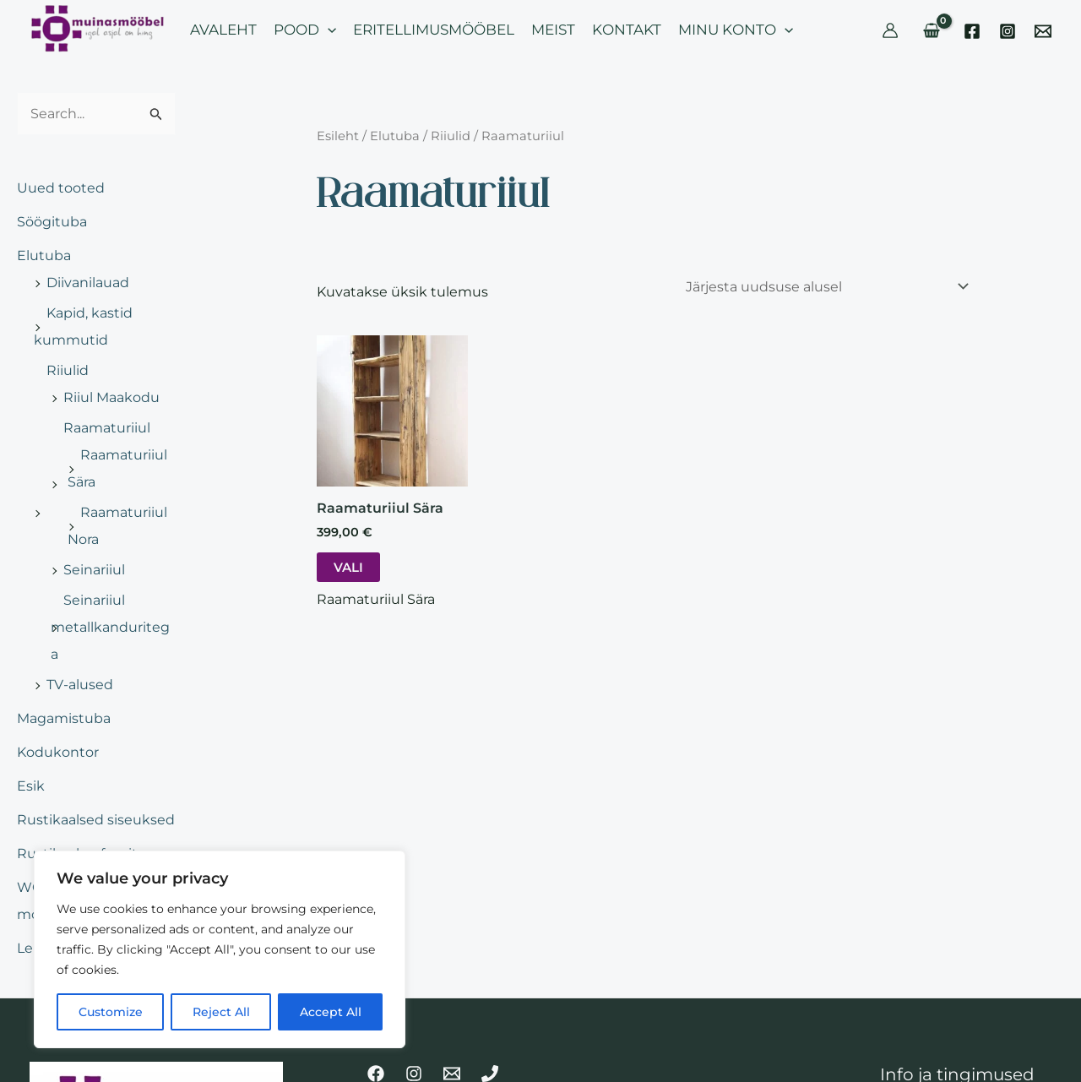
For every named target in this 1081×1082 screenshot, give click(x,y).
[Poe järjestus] (826, 287)
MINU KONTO (735, 29)
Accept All (330, 1011)
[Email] (1043, 31)
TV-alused (79, 685)
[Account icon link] (890, 30)
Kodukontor (58, 752)
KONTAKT (626, 29)
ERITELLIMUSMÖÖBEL (433, 29)
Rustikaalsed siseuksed (96, 820)
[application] (327, 29)
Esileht (338, 136)
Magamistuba (64, 718)
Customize (111, 1011)
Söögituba (52, 222)
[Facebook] (972, 31)
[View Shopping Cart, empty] (931, 30)
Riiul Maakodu (111, 397)
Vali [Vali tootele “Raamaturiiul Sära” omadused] (348, 567)
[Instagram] (1007, 31)
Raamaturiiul (106, 428)
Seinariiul (94, 570)
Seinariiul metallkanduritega (110, 627)
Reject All (221, 1011)
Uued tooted (61, 188)
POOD (305, 29)
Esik (31, 786)
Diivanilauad (87, 283)
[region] (219, 949)
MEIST (553, 29)
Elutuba (44, 255)
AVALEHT (223, 29)
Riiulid (67, 370)
